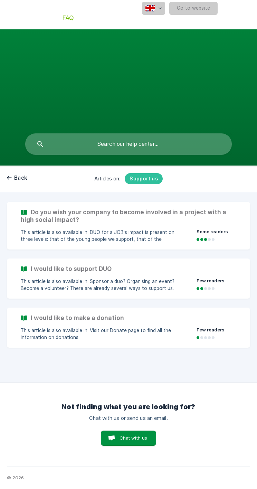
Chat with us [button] (133, 438)
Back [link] (20, 178)
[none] (153, 8)
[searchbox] (128, 144)
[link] (128, 226)
